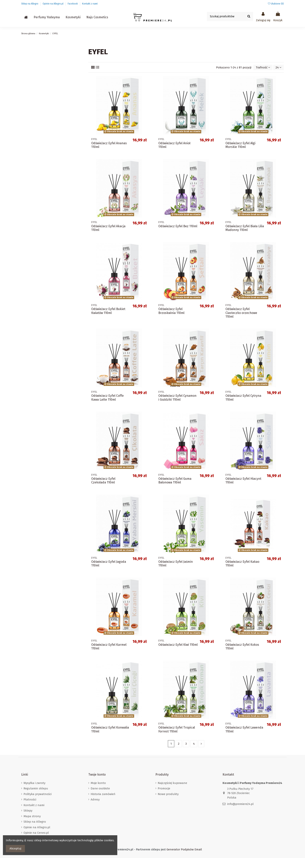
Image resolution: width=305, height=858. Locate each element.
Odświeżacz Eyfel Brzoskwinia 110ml (171, 311)
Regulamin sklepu (36, 788)
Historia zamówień (103, 794)
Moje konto (98, 783)
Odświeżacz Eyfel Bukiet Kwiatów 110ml (108, 311)
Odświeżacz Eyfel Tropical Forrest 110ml (176, 729)
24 (278, 67)
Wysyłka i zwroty (34, 783)
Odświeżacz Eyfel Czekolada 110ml (103, 480)
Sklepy (28, 810)
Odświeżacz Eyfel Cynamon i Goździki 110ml (177, 397)
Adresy (95, 799)
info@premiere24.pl (240, 804)
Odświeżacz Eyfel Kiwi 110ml (178, 645)
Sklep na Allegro (30, 3)
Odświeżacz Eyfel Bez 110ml (177, 226)
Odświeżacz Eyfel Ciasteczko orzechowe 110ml (241, 312)
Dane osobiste (100, 788)
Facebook (73, 3)
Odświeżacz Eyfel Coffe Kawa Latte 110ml (107, 397)
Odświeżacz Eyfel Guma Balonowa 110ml (174, 480)
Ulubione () (276, 3)
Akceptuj (15, 848)
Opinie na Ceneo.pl (36, 832)
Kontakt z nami (90, 3)
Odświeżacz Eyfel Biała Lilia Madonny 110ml (244, 228)
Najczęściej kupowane (172, 783)
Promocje (164, 788)
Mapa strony (32, 816)
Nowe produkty (168, 794)
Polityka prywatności (38, 794)
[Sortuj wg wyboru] (263, 67)
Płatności (30, 799)
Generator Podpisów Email (184, 849)
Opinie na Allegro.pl (53, 3)
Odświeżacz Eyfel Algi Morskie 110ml (240, 145)
